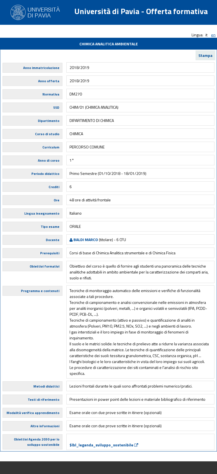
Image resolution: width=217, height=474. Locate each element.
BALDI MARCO (84, 239)
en (213, 35)
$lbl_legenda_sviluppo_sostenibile (104, 445)
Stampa (205, 55)
